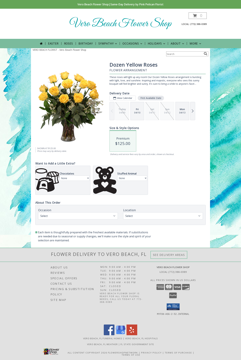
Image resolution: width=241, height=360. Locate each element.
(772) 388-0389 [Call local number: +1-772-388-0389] (198, 24)
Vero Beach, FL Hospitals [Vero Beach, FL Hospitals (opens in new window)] (141, 338)
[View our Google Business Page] (120, 334)
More (196, 43)
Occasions (133, 43)
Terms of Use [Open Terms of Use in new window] (131, 354)
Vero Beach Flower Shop (120, 24)
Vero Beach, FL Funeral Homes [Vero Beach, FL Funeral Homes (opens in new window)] (102, 338)
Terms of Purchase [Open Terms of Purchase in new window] (178, 352)
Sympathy (108, 43)
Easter (53, 43)
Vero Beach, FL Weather (102, 344)
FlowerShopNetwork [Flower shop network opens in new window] (123, 352)
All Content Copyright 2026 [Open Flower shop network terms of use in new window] (87, 352)
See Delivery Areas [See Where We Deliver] (169, 255)
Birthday (85, 43)
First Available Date (150, 98)
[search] (205, 54)
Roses (68, 43)
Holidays (157, 43)
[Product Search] (184, 54)
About (178, 43)
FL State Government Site (137, 344)
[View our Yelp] (132, 334)
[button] (198, 15)
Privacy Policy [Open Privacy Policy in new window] (151, 352)
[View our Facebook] (109, 334)
